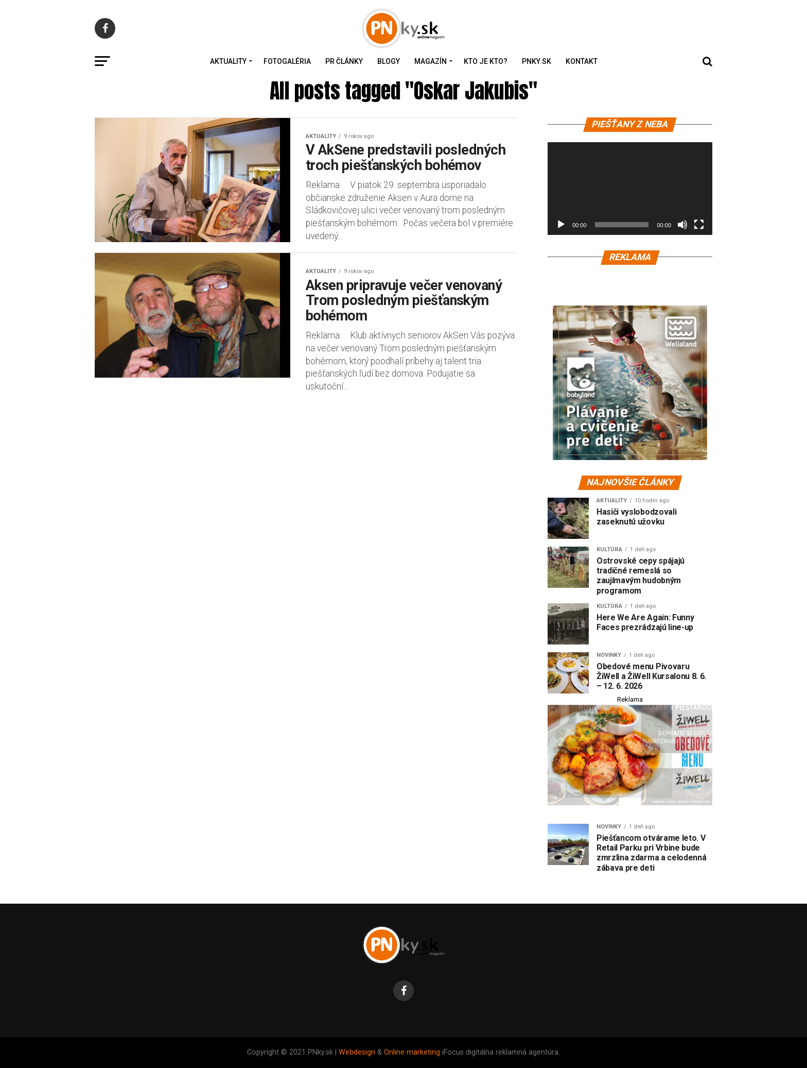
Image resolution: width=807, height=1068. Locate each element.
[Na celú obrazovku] (699, 224)
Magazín (430, 61)
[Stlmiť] (682, 224)
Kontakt (582, 61)
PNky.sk (536, 61)
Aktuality (228, 61)
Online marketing (412, 1052)
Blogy (388, 61)
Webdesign (357, 1052)
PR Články (344, 61)
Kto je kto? (485, 61)
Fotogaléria (287, 61)
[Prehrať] (561, 224)
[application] (630, 188)
